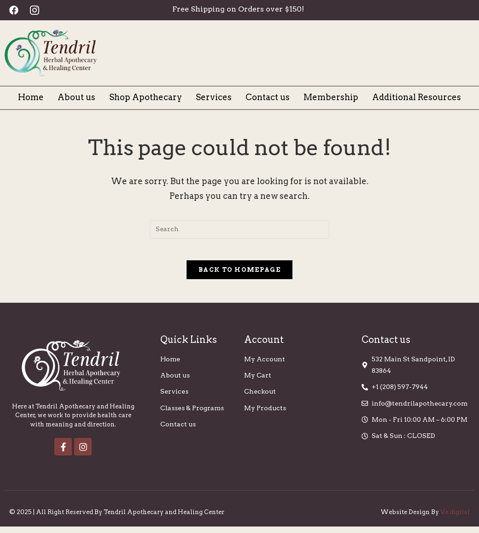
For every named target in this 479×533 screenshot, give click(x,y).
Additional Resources (416, 97)
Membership (331, 97)
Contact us (267, 97)
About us (76, 97)
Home (31, 97)
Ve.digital (455, 518)
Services (214, 97)
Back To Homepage (239, 276)
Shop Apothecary (145, 97)
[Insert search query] (239, 229)
